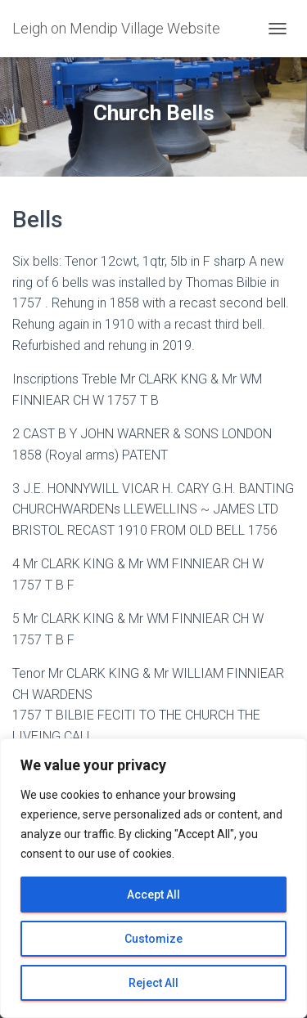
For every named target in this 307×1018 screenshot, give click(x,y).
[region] (153, 878)
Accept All (153, 894)
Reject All (153, 982)
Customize (153, 938)
